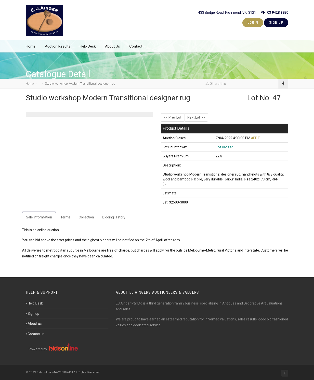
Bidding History (113, 217)
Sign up (32, 314)
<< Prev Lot (172, 117)
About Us (112, 49)
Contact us (35, 334)
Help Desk (88, 49)
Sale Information (39, 217)
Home (31, 49)
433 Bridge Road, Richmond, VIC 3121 (243, 11)
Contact (135, 49)
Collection (86, 217)
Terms (65, 217)
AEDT (255, 138)
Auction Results (57, 49)
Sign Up (276, 23)
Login (253, 23)
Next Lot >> (196, 117)
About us (34, 324)
